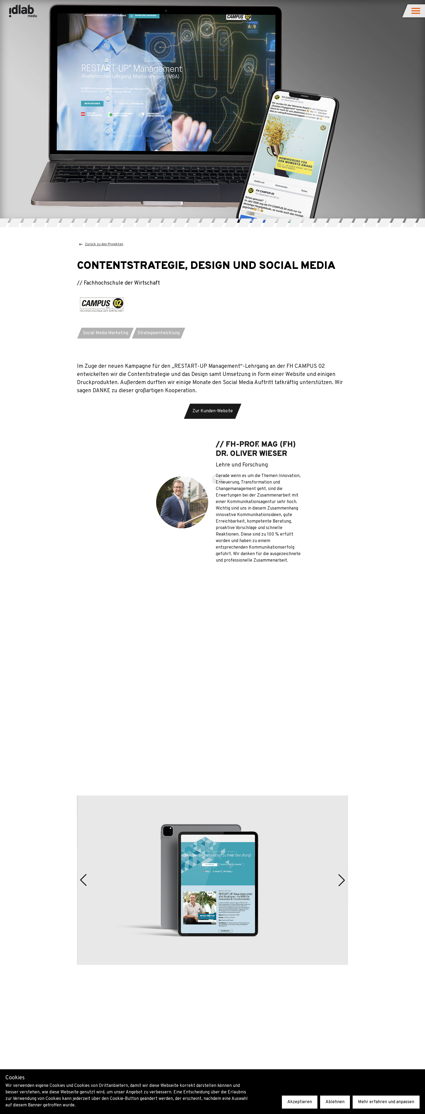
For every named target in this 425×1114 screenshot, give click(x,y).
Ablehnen (335, 1102)
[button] (416, 10)
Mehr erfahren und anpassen (386, 1102)
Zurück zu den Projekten (101, 244)
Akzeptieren (299, 1102)
